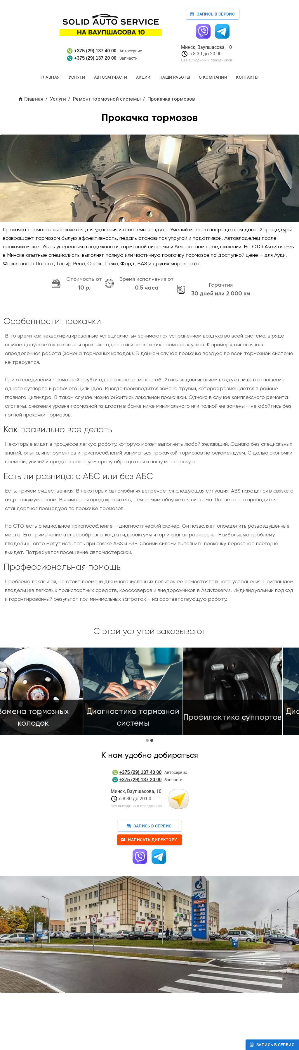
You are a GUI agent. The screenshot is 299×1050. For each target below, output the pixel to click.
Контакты (247, 77)
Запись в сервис (212, 14)
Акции (143, 77)
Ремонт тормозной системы (107, 99)
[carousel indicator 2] (152, 740)
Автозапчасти (111, 77)
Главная (50, 77)
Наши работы (174, 77)
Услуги (77, 77)
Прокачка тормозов (171, 99)
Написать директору (149, 839)
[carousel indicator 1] (147, 740)
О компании (213, 77)
